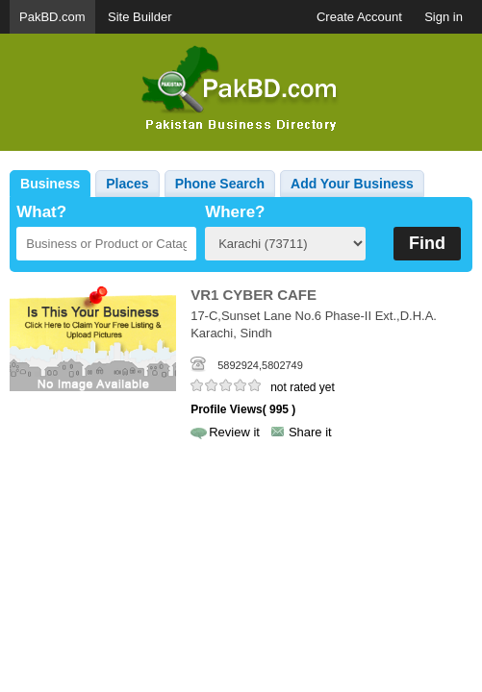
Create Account (359, 17)
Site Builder (139, 17)
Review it (234, 432)
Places (127, 183)
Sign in (443, 17)
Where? (235, 212)
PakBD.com (52, 17)
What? (41, 212)
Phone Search (220, 183)
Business (50, 183)
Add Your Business (352, 183)
